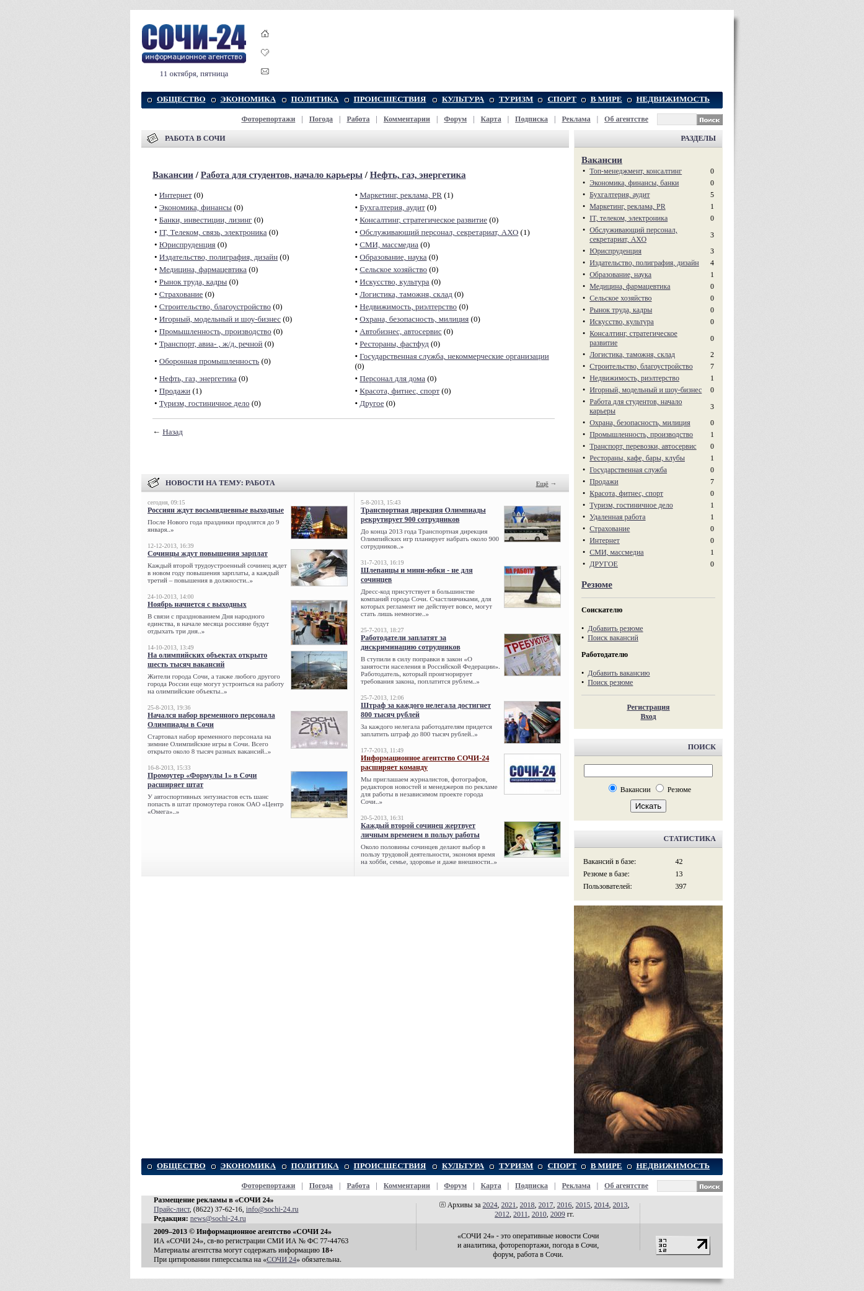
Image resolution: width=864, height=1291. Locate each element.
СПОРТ (561, 99)
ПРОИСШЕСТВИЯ (390, 99)
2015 (583, 1205)
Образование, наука (392, 257)
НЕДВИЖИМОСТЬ (673, 99)
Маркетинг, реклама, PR (400, 195)
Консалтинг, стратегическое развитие (423, 219)
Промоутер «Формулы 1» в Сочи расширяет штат (202, 780)
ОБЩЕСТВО (181, 99)
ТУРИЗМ (516, 99)
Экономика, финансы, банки (634, 182)
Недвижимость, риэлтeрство (408, 306)
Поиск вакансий (613, 637)
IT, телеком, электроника (628, 218)
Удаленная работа (617, 517)
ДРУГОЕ (603, 564)
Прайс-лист (172, 1209)
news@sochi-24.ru (218, 1218)
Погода (321, 119)
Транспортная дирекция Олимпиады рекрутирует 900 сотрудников (423, 515)
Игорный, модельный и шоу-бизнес (220, 319)
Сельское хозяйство (393, 269)
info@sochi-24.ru (272, 1209)
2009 (557, 1214)
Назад (172, 431)
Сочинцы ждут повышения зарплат (208, 553)
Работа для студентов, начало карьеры (282, 175)
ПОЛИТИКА (315, 99)
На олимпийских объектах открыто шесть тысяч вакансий (207, 660)
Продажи (174, 390)
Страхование (181, 294)
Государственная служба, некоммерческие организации (454, 356)
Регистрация (648, 707)
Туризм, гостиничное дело (204, 403)
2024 (490, 1205)
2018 (527, 1205)
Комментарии (407, 119)
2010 (539, 1214)
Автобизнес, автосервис (400, 331)
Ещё (542, 483)
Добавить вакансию (619, 673)
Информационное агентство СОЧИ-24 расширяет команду (425, 763)
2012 (502, 1214)
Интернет (175, 195)
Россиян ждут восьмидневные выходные (216, 510)
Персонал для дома (392, 378)
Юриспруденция (187, 244)
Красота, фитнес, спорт (399, 390)
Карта (491, 119)
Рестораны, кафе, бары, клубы (637, 458)
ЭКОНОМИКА (248, 99)
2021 (508, 1205)
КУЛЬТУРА (463, 99)
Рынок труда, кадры (193, 281)
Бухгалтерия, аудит (392, 207)
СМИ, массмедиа (388, 244)
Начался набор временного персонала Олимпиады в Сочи (211, 720)
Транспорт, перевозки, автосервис (643, 446)
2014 (601, 1205)
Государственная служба (628, 469)
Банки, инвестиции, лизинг (205, 219)
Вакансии (172, 175)
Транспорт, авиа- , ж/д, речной (211, 343)
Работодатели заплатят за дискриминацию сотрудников (411, 642)
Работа (357, 119)
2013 (620, 1205)
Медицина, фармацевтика (203, 269)
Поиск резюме (610, 682)
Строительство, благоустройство (215, 306)
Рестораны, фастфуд (393, 343)
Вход (648, 716)
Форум (455, 119)
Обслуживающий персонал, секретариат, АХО (438, 232)
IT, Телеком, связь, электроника (213, 232)
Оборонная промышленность (209, 361)
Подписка (531, 119)
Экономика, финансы (195, 207)
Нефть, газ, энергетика (418, 175)
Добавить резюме (615, 628)
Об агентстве (626, 119)
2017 (546, 1205)
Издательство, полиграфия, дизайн (218, 257)
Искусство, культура (394, 281)
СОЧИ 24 (281, 1259)
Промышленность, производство (215, 331)
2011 (520, 1214)
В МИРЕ (606, 99)
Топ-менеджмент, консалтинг (635, 171)
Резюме (596, 584)
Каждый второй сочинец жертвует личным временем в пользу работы (420, 830)
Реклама (576, 119)
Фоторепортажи (268, 119)
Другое (371, 403)
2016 (564, 1205)
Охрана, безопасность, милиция (414, 319)
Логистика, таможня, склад (405, 294)
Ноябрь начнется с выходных (197, 604)
